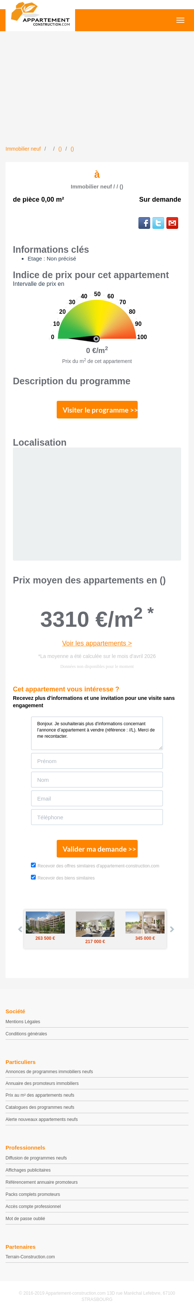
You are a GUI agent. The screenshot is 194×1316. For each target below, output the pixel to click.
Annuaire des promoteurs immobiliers (42, 1083)
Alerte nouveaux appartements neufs (42, 1119)
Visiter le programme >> (100, 410)
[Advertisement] (97, 90)
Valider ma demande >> (99, 849)
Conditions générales (26, 1033)
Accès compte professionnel (33, 1206)
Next (171, 929)
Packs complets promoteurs (33, 1194)
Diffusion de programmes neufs (36, 1158)
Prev (21, 929)
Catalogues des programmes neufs (40, 1107)
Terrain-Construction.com (30, 1256)
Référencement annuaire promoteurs (42, 1182)
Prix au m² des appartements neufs (40, 1095)
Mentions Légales (23, 1021)
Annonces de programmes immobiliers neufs (49, 1071)
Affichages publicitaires (28, 1170)
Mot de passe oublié (25, 1218)
